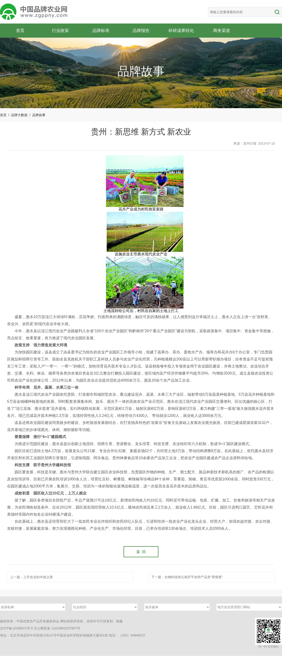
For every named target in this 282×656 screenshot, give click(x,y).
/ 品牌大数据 (17, 115)
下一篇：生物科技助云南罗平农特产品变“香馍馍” (187, 577)
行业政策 (60, 30)
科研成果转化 (181, 30)
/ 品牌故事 (36, 115)
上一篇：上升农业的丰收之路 (31, 577)
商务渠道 (221, 30)
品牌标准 (100, 30)
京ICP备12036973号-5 (16, 628)
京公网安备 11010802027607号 (57, 628)
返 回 (141, 552)
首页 (20, 30)
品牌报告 (141, 30)
